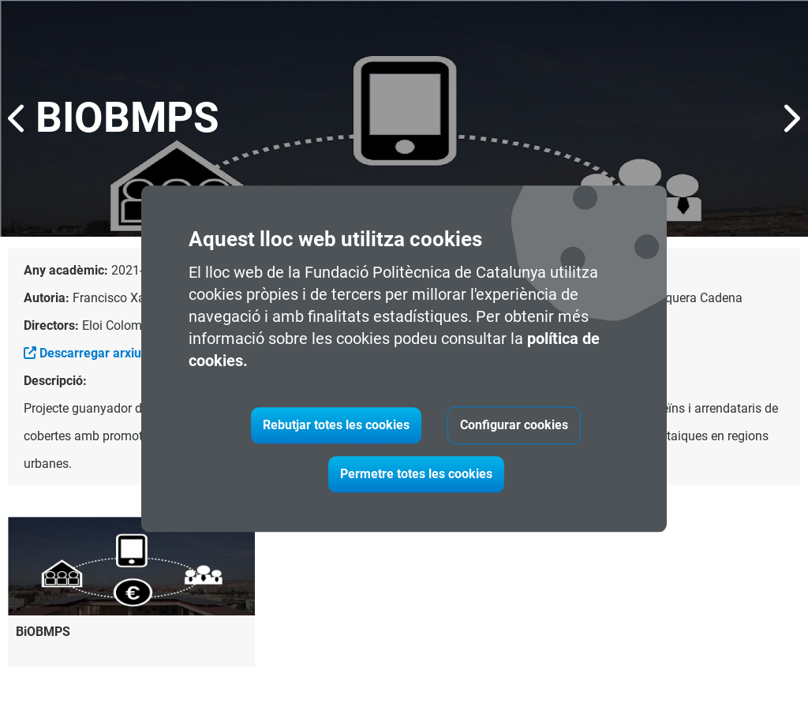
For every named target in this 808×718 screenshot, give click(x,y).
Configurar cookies (514, 425)
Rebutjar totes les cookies (336, 425)
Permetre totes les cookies (416, 474)
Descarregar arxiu (82, 353)
